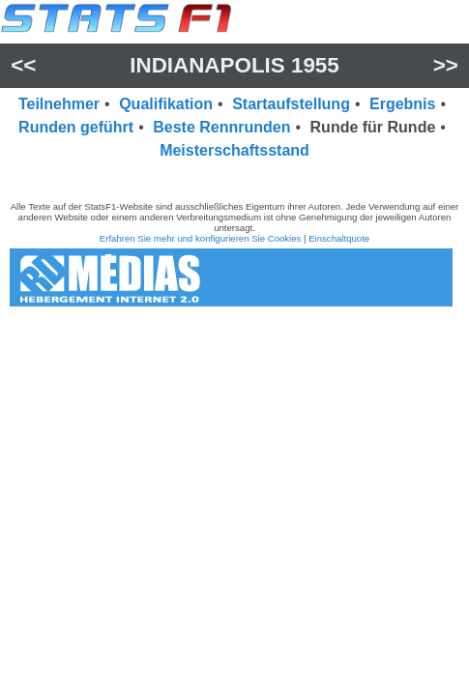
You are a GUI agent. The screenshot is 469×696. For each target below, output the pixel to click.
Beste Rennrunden (221, 127)
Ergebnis (402, 104)
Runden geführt (75, 127)
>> (445, 65)
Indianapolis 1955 (234, 65)
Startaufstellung (291, 104)
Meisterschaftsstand (234, 150)
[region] (234, 177)
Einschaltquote (338, 238)
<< (23, 65)
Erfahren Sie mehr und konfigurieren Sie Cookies (201, 238)
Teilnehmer (59, 104)
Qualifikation (166, 104)
